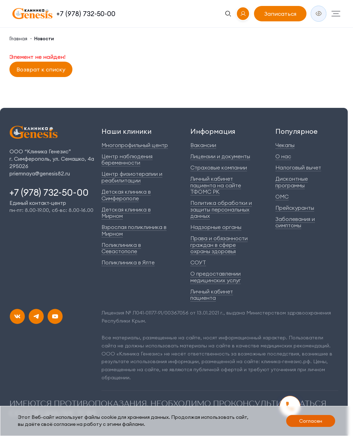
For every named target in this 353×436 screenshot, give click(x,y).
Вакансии (203, 145)
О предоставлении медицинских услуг (215, 277)
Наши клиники (126, 131)
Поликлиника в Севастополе (121, 248)
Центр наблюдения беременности (127, 159)
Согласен (310, 421)
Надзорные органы (215, 227)
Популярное (296, 131)
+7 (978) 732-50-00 (85, 13)
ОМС (282, 196)
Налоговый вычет (298, 167)
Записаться (280, 13)
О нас (283, 156)
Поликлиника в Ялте (128, 262)
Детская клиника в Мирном (126, 213)
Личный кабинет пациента (211, 295)
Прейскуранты (294, 208)
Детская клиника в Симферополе (126, 195)
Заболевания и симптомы (295, 222)
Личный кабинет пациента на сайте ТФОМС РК (215, 185)
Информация (212, 131)
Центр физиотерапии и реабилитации (131, 177)
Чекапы (285, 145)
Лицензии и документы (220, 156)
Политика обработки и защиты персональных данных (221, 209)
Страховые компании (218, 167)
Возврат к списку (40, 69)
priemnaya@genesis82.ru (39, 173)
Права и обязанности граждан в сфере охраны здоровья (219, 245)
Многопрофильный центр (134, 145)
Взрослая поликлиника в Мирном (134, 230)
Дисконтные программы (291, 182)
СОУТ (198, 262)
